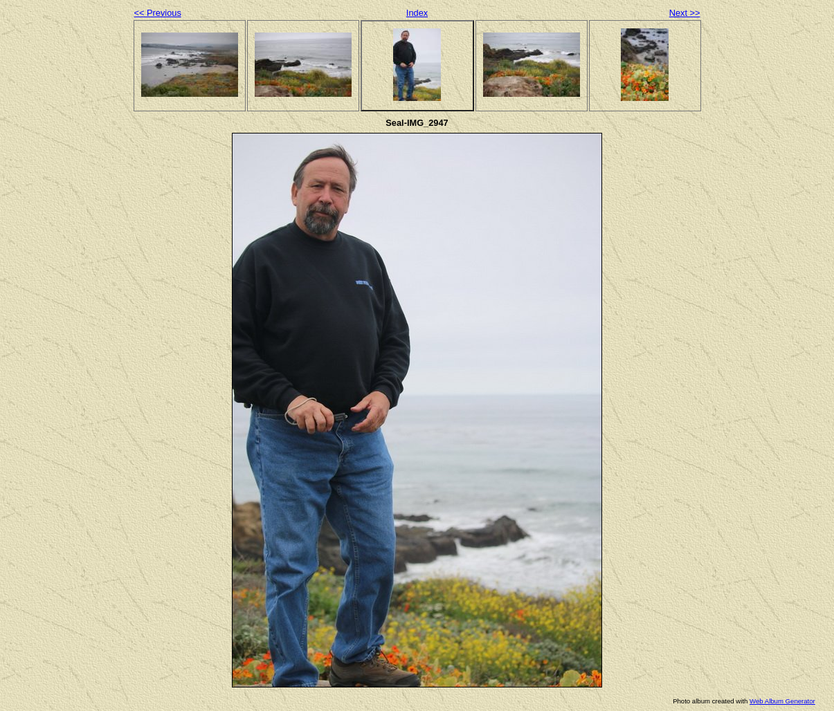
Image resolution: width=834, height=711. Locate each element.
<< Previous (157, 13)
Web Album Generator (782, 701)
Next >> (684, 13)
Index (417, 13)
